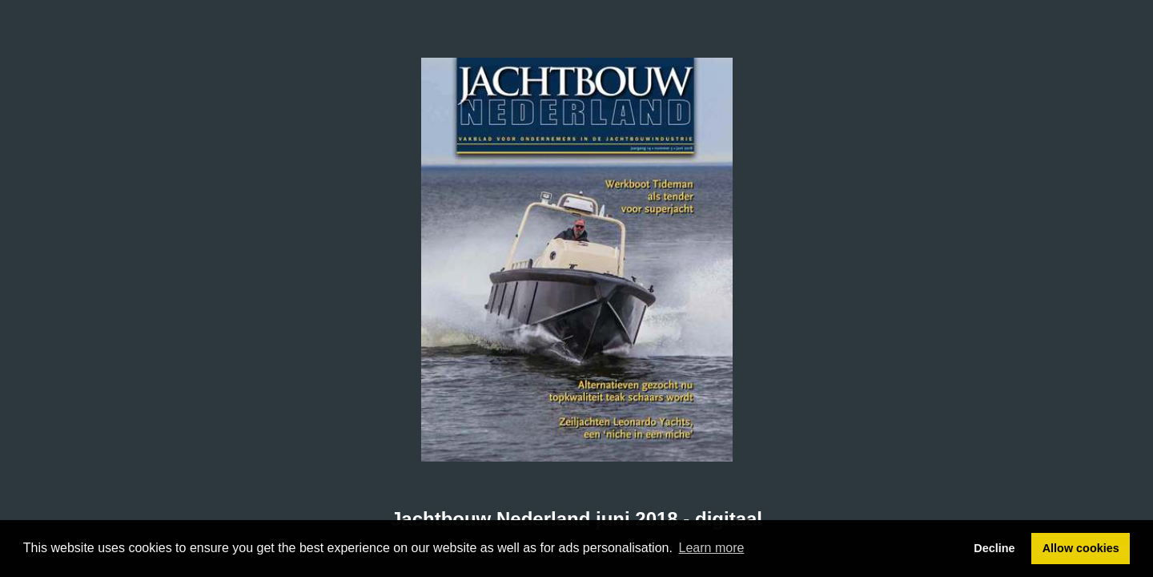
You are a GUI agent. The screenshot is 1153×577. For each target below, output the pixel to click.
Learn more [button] (712, 548)
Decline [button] (994, 548)
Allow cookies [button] (1081, 548)
